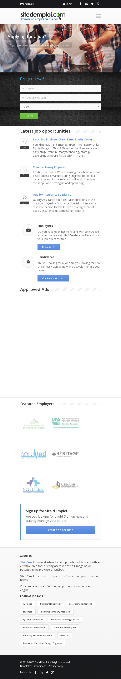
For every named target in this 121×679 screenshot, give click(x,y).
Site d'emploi (28, 562)
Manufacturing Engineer (49, 167)
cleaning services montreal (37, 635)
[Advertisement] (49, 320)
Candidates (46, 257)
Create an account (53, 278)
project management (80, 603)
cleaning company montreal (56, 611)
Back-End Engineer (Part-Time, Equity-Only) (62, 139)
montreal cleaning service (65, 619)
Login (68, 4)
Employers (45, 226)
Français (28, 3)
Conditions (40, 666)
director (64, 635)
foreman (28, 611)
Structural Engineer (50, 603)
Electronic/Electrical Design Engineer (42, 643)
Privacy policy (55, 666)
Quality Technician (33, 619)
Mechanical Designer (65, 627)
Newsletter (26, 666)
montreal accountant (34, 627)
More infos (48, 247)
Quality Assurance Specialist (52, 194)
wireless (27, 603)
